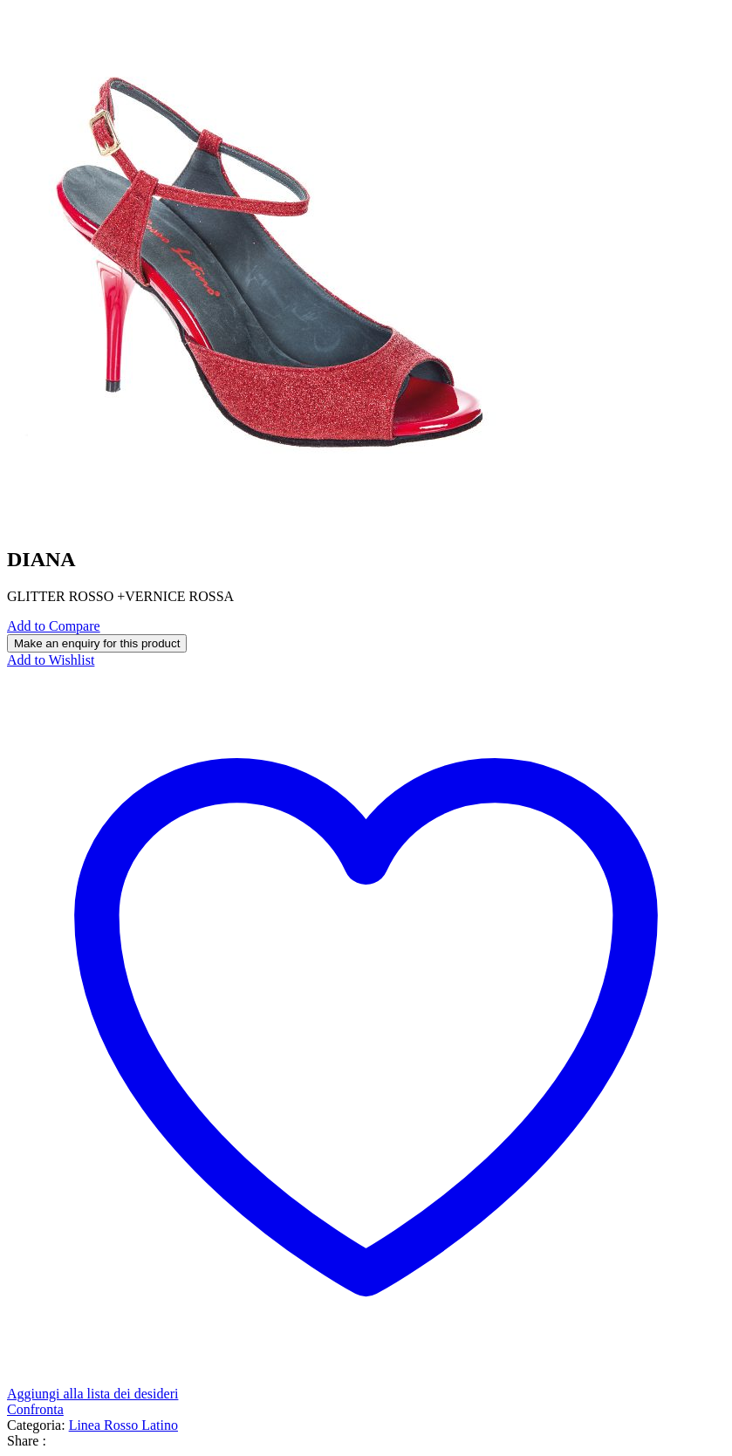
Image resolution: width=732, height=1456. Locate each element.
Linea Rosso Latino (123, 1425)
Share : (26, 1440)
